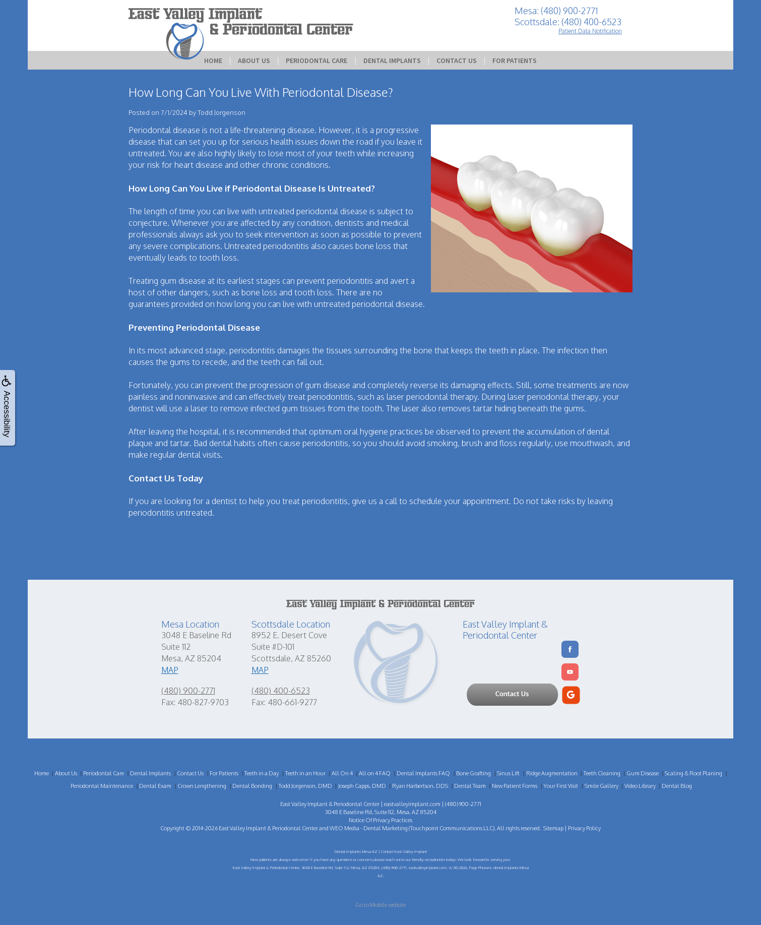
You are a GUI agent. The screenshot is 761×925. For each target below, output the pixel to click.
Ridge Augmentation (552, 773)
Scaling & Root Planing (693, 773)
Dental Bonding (252, 785)
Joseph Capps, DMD (362, 785)
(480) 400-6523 (280, 691)
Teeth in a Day (261, 773)
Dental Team (470, 785)
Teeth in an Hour (305, 773)
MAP (169, 670)
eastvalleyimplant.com (412, 804)
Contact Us (456, 60)
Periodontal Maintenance (102, 785)
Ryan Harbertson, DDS (420, 785)
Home (213, 60)
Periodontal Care (316, 60)
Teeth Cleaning (602, 773)
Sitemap (553, 828)
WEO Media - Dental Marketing (369, 828)
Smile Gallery (601, 785)
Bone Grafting (473, 773)
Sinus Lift (508, 773)
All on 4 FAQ (375, 773)
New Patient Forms (514, 785)
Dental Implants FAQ (423, 773)
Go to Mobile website (380, 904)
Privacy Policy (584, 828)
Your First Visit (560, 785)
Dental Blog (677, 785)
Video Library (640, 785)
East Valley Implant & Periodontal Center (268, 828)
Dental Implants (392, 60)
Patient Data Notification (590, 31)
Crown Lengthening (201, 785)
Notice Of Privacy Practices (380, 820)
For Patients (514, 60)
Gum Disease (642, 773)
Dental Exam (155, 785)
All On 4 (342, 773)
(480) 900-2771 (188, 691)
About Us (254, 60)
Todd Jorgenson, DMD (305, 785)
